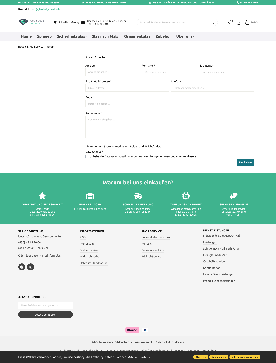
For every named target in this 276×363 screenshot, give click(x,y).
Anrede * (91, 65)
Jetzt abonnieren (45, 314)
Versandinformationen (156, 237)
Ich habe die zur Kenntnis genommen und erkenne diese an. (144, 156)
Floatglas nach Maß (215, 254)
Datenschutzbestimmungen (122, 156)
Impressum (87, 243)
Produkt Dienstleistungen (219, 280)
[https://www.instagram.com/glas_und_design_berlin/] (30, 266)
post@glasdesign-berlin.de (45, 9)
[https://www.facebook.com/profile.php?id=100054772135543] (21, 266)
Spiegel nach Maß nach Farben (222, 248)
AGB (83, 237)
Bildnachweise (89, 249)
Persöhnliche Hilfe (153, 249)
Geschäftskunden (214, 261)
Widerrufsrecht (89, 256)
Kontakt (146, 243)
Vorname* (148, 65)
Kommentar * (93, 113)
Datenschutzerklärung (94, 262)
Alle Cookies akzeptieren (245, 357)
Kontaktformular (50, 255)
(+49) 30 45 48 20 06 (97, 24)
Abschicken (245, 162)
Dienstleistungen (217, 230)
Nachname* (206, 65)
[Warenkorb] (251, 22)
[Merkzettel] (229, 22)
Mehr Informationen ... (142, 357)
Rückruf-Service (151, 256)
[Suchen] (213, 22)
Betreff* (90, 97)
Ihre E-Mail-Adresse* (98, 81)
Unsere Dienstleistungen (218, 274)
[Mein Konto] (238, 22)
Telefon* (176, 81)
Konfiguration (211, 267)
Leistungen (210, 242)
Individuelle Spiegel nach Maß (221, 235)
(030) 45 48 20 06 (29, 242)
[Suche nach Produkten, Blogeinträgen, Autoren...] (172, 22)
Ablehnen (201, 357)
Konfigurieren (219, 357)
